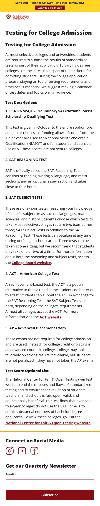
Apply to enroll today (50, 7)
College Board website (31, 262)
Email (10, 474)
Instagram (10, 449)
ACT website (51, 317)
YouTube (22, 449)
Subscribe (50, 495)
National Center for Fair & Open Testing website (48, 422)
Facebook (34, 449)
